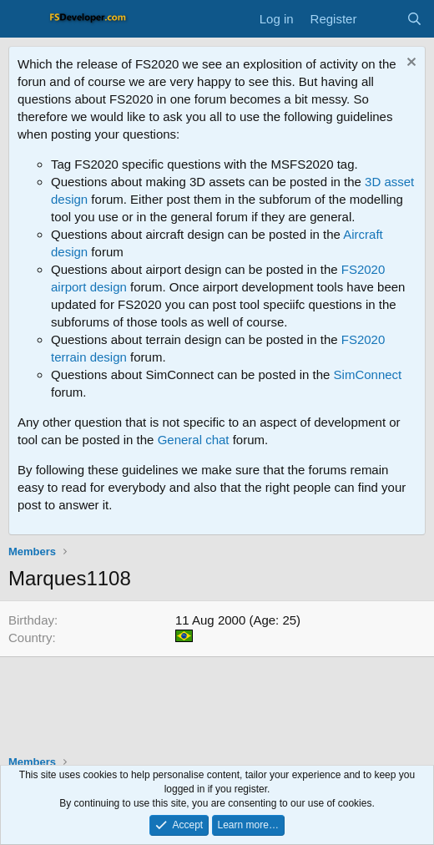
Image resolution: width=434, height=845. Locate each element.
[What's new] (381, 18)
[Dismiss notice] (409, 64)
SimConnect (368, 374)
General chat (194, 440)
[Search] (414, 18)
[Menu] (23, 19)
